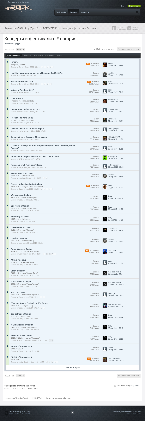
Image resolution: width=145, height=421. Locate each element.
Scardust (22, 254)
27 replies (95, 294)
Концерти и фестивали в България (58, 398)
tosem (21, 139)
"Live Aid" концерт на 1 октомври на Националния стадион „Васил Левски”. (43, 146)
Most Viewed (49, 55)
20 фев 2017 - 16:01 (116, 102)
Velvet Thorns (113, 100)
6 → (51, 67)
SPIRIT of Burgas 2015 (21, 346)
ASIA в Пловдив (18, 260)
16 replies (95, 239)
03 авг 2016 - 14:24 (115, 159)
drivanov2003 (24, 112)
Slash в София (18, 271)
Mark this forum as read (104, 49)
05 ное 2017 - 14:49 (115, 66)
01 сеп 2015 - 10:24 (115, 252)
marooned (112, 250)
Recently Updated (13, 55)
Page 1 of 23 (9, 49)
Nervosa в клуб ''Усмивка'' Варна (26, 165)
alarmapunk (112, 156)
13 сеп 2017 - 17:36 (115, 75)
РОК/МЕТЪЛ (37, 398)
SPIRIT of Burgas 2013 (21, 357)
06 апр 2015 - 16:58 (115, 350)
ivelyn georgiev (24, 131)
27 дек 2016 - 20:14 (115, 121)
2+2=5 (21, 159)
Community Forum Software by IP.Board (127, 412)
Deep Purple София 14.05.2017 (25, 109)
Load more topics (72, 368)
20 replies (95, 337)
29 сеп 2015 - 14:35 (115, 242)
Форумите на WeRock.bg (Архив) (16, 398)
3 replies (96, 73)
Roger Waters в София (22, 249)
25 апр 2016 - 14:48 (115, 177)
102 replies (95, 64)
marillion (22, 76)
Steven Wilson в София (22, 173)
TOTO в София (18, 292)
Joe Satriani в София (21, 314)
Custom (59, 55)
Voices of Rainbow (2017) (22, 90)
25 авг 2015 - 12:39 (115, 263)
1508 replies (94, 250)
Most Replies (38, 55)
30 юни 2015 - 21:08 (116, 307)
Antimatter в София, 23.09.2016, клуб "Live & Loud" (35, 156)
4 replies (96, 100)
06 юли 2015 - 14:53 (116, 296)
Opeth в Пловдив (19, 238)
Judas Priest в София (21, 281)
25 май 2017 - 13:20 (115, 84)
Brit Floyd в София (20, 206)
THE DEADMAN (114, 137)
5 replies (96, 147)
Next (19, 49)
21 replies (95, 175)
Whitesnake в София (21, 195)
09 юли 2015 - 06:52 (116, 285)
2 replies (96, 272)
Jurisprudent (112, 229)
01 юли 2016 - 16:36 (116, 167)
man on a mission (114, 272)
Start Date (27, 55)
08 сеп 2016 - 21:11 (115, 149)
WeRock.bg (61, 12)
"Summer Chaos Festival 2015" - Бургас (29, 303)
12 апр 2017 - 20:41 (115, 92)
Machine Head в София (22, 325)
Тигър (21, 84)
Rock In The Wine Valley (22, 118)
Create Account (134, 6)
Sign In (123, 6)
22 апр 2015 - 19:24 (115, 317)
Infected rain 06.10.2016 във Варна (27, 128)
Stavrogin (111, 293)
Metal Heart (23, 362)
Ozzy (21, 189)
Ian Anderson (17, 98)
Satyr (110, 82)
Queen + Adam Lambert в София (26, 184)
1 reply (96, 119)
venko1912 (112, 119)
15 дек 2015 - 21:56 (115, 188)
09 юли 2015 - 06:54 (116, 274)
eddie (21, 92)
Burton (21, 67)
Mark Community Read (17, 412)
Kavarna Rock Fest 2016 (22, 81)
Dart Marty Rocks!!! (115, 304)
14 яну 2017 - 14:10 (115, 111)
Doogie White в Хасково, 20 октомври (29, 137)
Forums (73, 12)
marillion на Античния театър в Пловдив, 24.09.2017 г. (37, 73)
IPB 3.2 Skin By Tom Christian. (19, 413)
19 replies (95, 283)
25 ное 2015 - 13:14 (115, 198)
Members (85, 12)
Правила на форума (12, 43)
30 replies (95, 304)
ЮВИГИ (14, 62)
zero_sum (22, 243)
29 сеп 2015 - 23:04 (115, 231)
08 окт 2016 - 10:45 (115, 131)
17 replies (95, 229)
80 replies (95, 358)
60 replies (95, 82)
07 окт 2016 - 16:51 (115, 139)
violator (111, 185)
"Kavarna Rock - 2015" (21, 336)
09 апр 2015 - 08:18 (115, 339)
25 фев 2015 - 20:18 (116, 361)
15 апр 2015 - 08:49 (115, 328)
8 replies (96, 196)
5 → (56, 362)
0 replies (96, 90)
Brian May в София (20, 217)
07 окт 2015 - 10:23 (115, 220)
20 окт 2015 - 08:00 (115, 209)
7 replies (96, 207)
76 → (53, 254)
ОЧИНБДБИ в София (21, 227)
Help (28, 412)
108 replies (95, 186)
